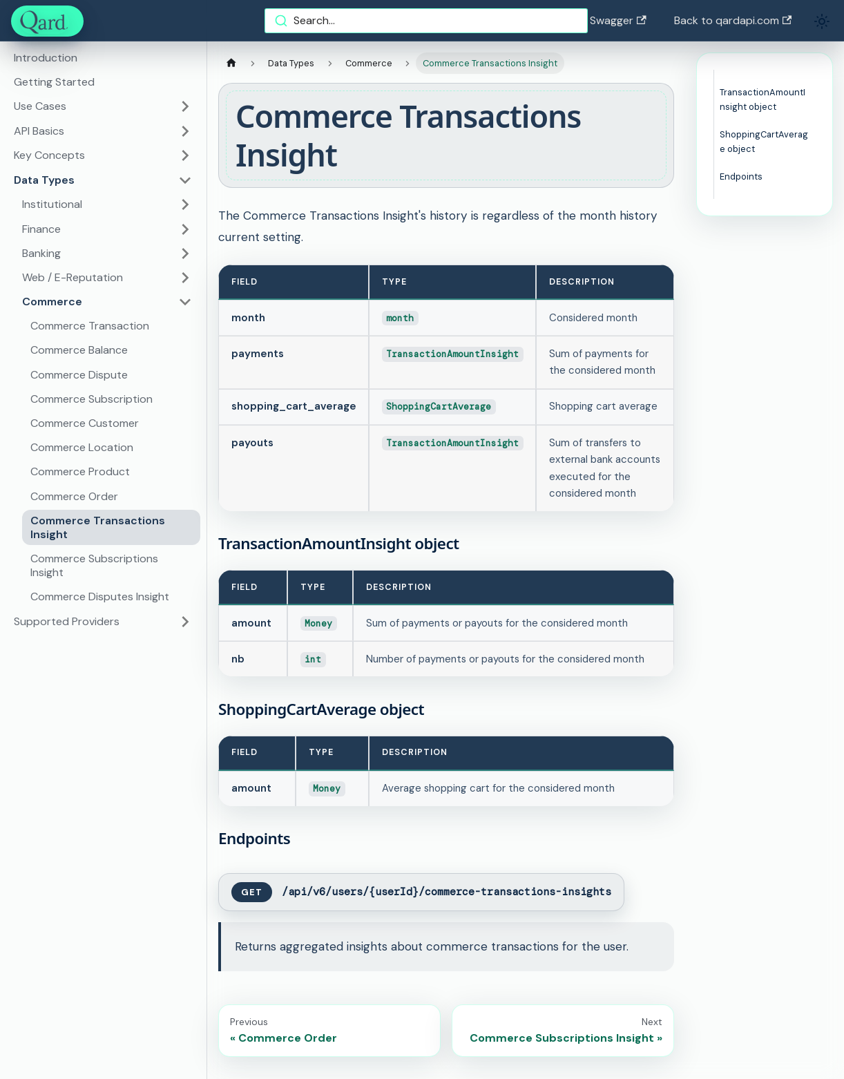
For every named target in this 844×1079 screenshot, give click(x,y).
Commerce (52, 301)
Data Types (44, 180)
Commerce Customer (84, 423)
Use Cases (40, 106)
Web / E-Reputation (72, 277)
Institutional (52, 204)
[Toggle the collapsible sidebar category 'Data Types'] (185, 180)
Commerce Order (74, 496)
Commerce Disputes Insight (99, 596)
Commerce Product (80, 471)
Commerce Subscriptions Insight (94, 565)
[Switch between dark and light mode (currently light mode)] (822, 21)
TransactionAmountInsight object (762, 99)
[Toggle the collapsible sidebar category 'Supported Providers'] (185, 622)
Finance (41, 229)
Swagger (618, 20)
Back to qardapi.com (733, 20)
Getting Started (54, 82)
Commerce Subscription (91, 399)
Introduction (45, 57)
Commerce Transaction (89, 325)
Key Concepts (49, 155)
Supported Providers (66, 621)
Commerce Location (81, 447)
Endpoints (741, 176)
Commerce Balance (79, 350)
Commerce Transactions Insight (97, 527)
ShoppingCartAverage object (764, 141)
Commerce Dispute (79, 374)
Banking (41, 253)
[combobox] (426, 20)
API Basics (39, 131)
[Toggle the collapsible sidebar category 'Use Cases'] (185, 106)
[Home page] (231, 63)
